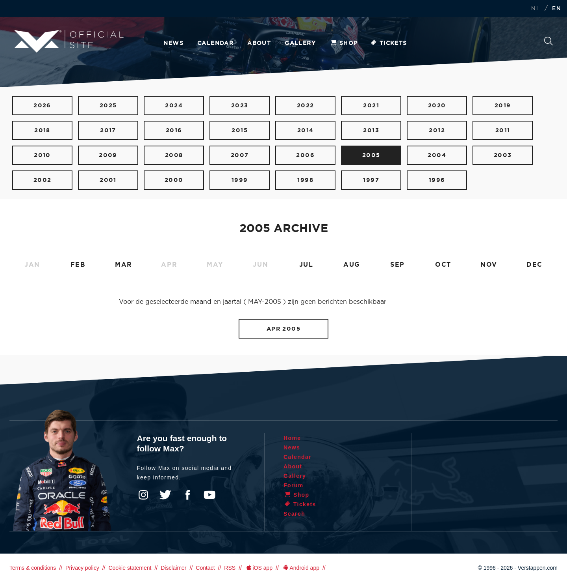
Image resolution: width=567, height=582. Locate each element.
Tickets (388, 43)
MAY (215, 265)
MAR (123, 265)
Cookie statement (129, 568)
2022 (305, 106)
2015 (240, 130)
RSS (229, 568)
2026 (42, 106)
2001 (108, 180)
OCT (443, 265)
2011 (502, 130)
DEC (534, 265)
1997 (371, 180)
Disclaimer (173, 568)
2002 (42, 180)
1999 (240, 180)
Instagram (143, 494)
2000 (174, 180)
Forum (294, 485)
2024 (174, 106)
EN (556, 8)
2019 (503, 106)
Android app (300, 568)
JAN (32, 265)
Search (548, 41)
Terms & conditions (32, 568)
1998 (305, 180)
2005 (371, 155)
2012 (437, 130)
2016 (174, 130)
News (173, 43)
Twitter (165, 494)
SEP (397, 265)
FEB (78, 265)
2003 (503, 155)
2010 (42, 155)
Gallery (300, 43)
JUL (306, 265)
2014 (305, 130)
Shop (344, 43)
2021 (371, 106)
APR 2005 (284, 329)
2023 (239, 106)
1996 (437, 180)
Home (292, 438)
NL (535, 8)
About (259, 43)
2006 (305, 155)
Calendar (215, 43)
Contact (205, 568)
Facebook (187, 494)
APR (169, 265)
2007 (240, 155)
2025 (108, 106)
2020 (437, 106)
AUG (351, 265)
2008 (174, 155)
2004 (437, 155)
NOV (488, 265)
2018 (42, 130)
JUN (260, 265)
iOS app (258, 568)
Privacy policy (82, 568)
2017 (108, 130)
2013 (371, 130)
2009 (108, 155)
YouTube (209, 494)
